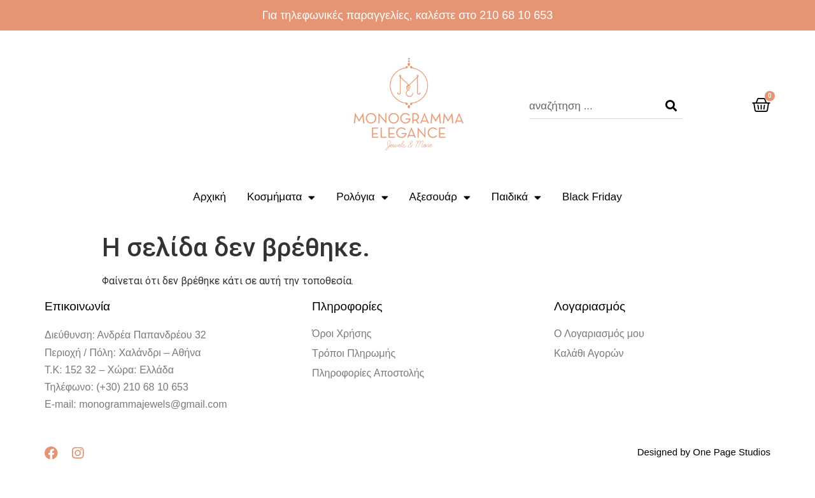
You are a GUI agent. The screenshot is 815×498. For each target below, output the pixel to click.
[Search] (671, 106)
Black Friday (592, 197)
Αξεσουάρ (440, 197)
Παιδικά (516, 197)
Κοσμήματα (281, 197)
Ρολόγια (362, 197)
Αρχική (209, 197)
